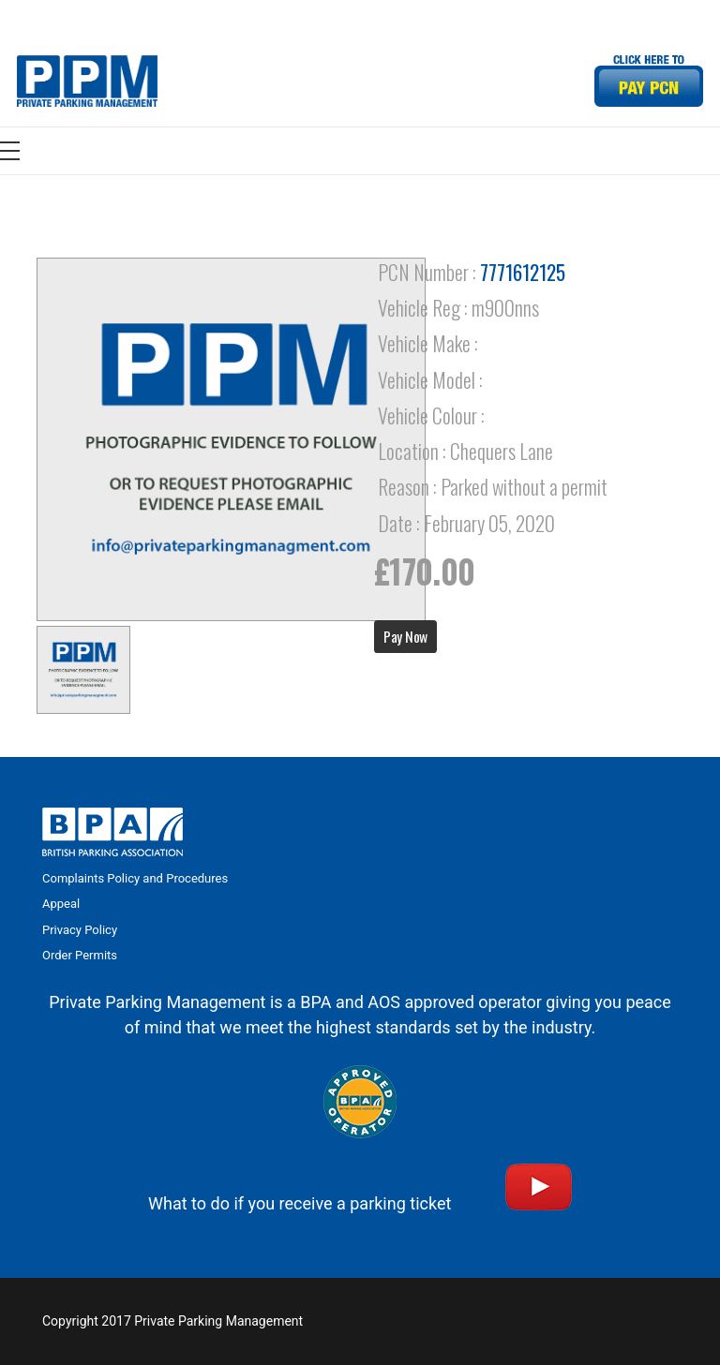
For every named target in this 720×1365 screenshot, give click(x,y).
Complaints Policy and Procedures (135, 878)
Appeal (61, 904)
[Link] (87, 81)
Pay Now (405, 636)
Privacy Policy (79, 930)
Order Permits (79, 955)
